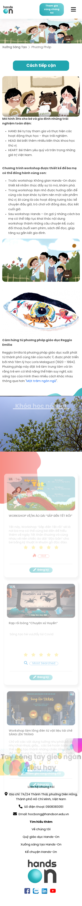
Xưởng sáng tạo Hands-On (41, 844)
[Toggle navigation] (73, 9)
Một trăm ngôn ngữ (41, 381)
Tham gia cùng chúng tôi (51, 9)
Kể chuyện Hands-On (41, 852)
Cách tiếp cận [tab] (41, 66)
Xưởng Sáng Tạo (14, 47)
